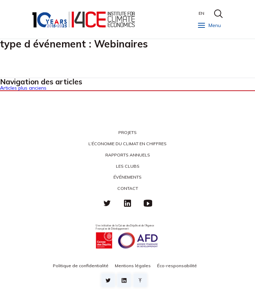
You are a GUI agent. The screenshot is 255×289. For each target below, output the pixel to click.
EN (201, 13)
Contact (127, 188)
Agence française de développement (137, 240)
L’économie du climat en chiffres (127, 143)
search (218, 13)
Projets (127, 132)
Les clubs (127, 166)
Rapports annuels (127, 155)
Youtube (148, 203)
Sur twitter (108, 280)
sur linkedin (124, 280)
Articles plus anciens (23, 88)
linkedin (127, 203)
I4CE (84, 19)
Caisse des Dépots (104, 240)
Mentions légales (133, 265)
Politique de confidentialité (80, 265)
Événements (127, 177)
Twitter (107, 203)
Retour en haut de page (140, 280)
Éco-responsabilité (177, 265)
